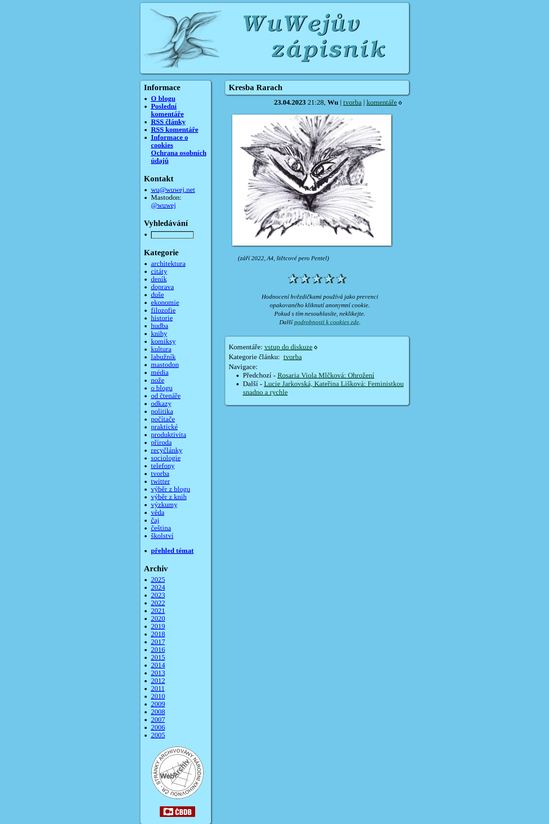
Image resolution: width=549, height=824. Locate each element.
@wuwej (163, 205)
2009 (158, 704)
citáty (159, 271)
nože (157, 380)
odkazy (161, 404)
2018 (158, 634)
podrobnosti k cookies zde (326, 322)
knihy (159, 334)
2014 (158, 665)
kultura (161, 349)
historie (162, 318)
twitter (160, 481)
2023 (158, 595)
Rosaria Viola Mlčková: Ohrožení (326, 375)
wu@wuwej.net (173, 190)
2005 (158, 735)
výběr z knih (169, 497)
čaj (155, 520)
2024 (158, 587)
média (160, 372)
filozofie (163, 310)
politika (162, 411)
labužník (163, 357)
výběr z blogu (170, 489)
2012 (158, 681)
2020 (158, 619)
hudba (159, 326)
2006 (158, 727)
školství (162, 536)
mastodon (165, 365)
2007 (158, 720)
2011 (158, 688)
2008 (158, 712)
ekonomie (165, 302)
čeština (161, 528)
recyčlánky (166, 450)
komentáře (382, 102)
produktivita (168, 435)
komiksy (163, 341)
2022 (158, 603)
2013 (158, 673)
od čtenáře (166, 396)
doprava (162, 287)
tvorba (352, 102)
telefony (163, 466)
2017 (158, 642)
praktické (164, 427)
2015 (158, 657)
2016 (158, 650)
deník (159, 279)
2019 (158, 626)
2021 (158, 611)
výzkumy (164, 505)
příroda (161, 442)
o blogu (162, 388)
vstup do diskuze (288, 347)
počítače (163, 419)
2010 (158, 696)
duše (157, 295)
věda (157, 512)
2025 (158, 580)
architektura (168, 264)
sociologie (166, 458)
